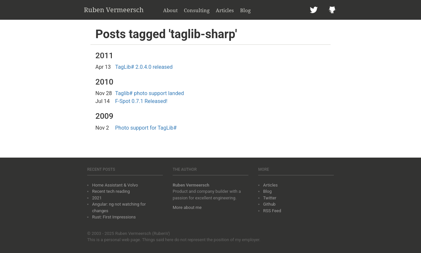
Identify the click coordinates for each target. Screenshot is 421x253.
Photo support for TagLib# (146, 128)
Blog (245, 10)
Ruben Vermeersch (114, 9)
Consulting (197, 10)
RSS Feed (272, 210)
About (170, 10)
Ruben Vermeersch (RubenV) (142, 233)
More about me (187, 207)
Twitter (269, 197)
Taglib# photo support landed (149, 93)
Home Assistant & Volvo (115, 185)
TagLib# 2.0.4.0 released (144, 67)
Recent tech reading (111, 191)
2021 (97, 197)
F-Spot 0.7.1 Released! (141, 101)
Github (269, 204)
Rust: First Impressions (114, 217)
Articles (225, 10)
